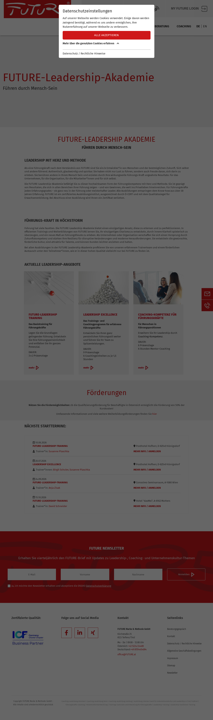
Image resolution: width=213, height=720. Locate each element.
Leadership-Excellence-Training (183, 705)
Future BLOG (144, 9)
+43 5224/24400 (136, 646)
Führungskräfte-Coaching (75, 705)
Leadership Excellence (47, 464)
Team (122, 26)
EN (205, 26)
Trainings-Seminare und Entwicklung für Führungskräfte (130, 705)
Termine (84, 26)
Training (140, 26)
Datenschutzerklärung (98, 585)
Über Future (102, 9)
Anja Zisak (54, 487)
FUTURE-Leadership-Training (50, 446)
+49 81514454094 (138, 649)
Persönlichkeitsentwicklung (97, 705)
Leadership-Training (161, 705)
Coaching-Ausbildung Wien (97, 701)
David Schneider (57, 506)
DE (198, 26)
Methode (104, 26)
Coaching (184, 26)
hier (154, 413)
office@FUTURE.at (126, 654)
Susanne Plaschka (58, 451)
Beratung (162, 26)
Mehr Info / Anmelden (147, 451)
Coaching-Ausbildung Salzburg (120, 701)
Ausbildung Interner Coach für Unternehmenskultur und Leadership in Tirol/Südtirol (166, 701)
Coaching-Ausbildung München (73, 701)
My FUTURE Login (189, 9)
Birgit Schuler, (61, 469)
